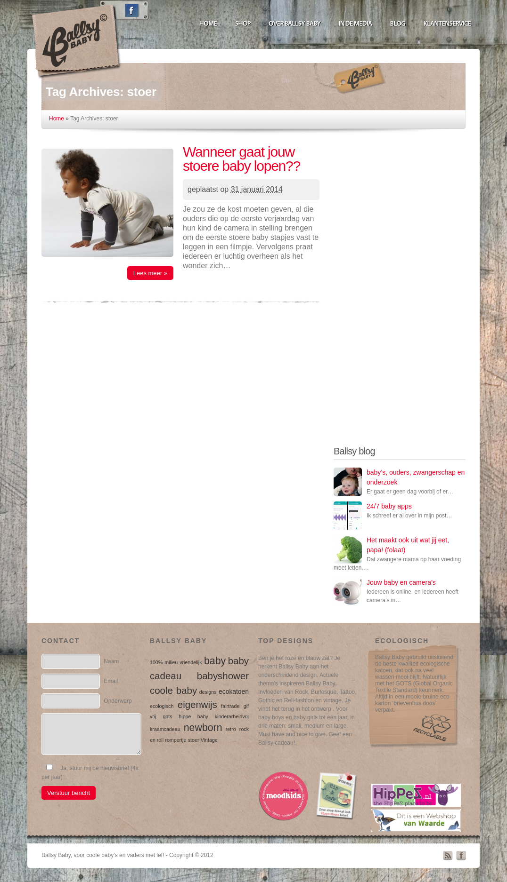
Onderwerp (117, 701)
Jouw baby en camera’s (401, 582)
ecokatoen (234, 691)
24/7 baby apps (389, 506)
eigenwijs (197, 704)
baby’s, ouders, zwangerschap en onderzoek (416, 477)
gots (167, 716)
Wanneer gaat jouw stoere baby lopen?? (241, 159)
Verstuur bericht (68, 792)
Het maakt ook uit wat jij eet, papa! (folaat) (408, 545)
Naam (111, 661)
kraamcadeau (165, 729)
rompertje (175, 740)
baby (215, 661)
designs (208, 692)
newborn (203, 727)
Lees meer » (150, 273)
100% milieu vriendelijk (176, 662)
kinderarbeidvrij (232, 716)
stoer (193, 740)
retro (231, 729)
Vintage (209, 740)
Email (111, 681)
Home (56, 118)
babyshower (223, 675)
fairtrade (230, 706)
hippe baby (193, 716)
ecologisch (161, 706)
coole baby (173, 690)
